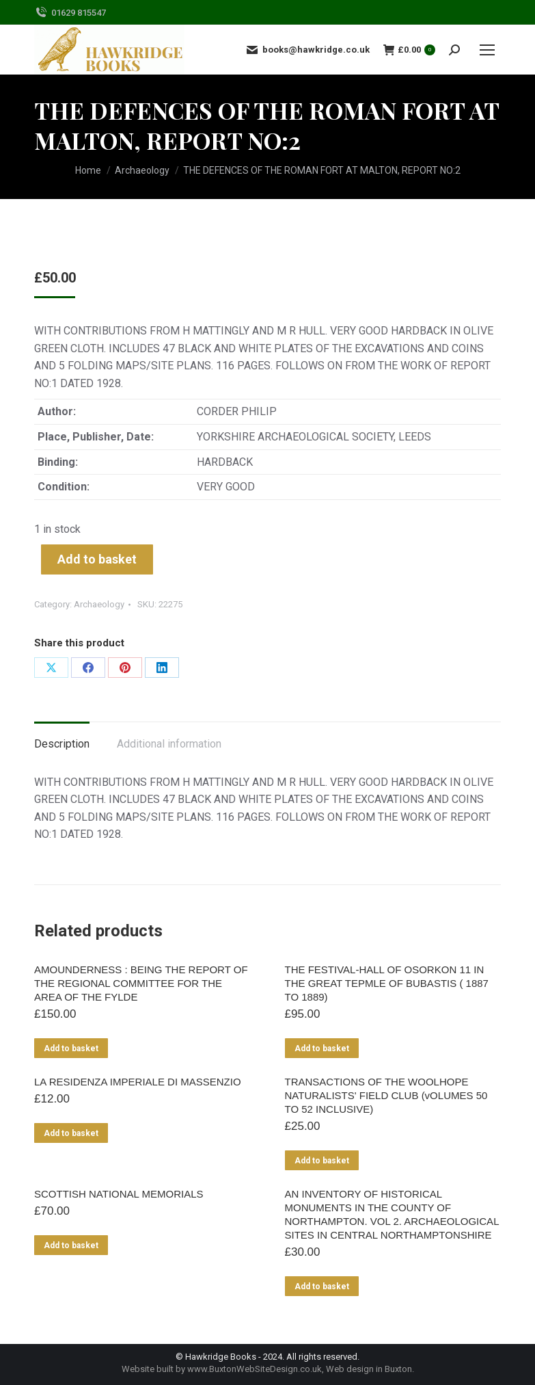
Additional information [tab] (169, 743)
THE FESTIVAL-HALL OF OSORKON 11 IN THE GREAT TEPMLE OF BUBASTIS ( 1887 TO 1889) (387, 983)
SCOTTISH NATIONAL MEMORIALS (119, 1194)
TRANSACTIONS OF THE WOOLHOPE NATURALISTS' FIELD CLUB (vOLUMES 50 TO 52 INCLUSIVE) (386, 1095)
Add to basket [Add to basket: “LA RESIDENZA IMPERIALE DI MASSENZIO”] (71, 1133)
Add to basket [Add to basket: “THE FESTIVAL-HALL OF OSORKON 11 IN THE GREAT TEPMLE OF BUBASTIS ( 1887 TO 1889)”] (321, 1048)
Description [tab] (62, 743)
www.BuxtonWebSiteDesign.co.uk (254, 1369)
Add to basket (97, 559)
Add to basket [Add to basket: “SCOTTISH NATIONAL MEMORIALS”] (71, 1245)
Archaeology (99, 604)
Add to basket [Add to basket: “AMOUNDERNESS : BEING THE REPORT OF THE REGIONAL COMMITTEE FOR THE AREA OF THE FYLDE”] (71, 1048)
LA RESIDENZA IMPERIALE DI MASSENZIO (137, 1081)
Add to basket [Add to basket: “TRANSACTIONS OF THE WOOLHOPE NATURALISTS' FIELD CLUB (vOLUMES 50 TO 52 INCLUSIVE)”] (321, 1160)
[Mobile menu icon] (487, 50)
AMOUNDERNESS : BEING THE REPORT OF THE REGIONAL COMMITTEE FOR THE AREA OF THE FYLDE (141, 983)
